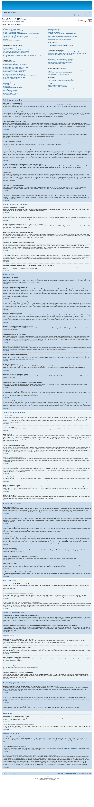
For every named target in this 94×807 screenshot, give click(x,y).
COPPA (83, 151)
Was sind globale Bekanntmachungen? (11, 89)
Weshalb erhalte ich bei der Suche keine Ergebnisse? (60, 60)
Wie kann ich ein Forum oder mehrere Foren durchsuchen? (61, 59)
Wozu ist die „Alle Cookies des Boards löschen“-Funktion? (16, 42)
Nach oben (6, 108)
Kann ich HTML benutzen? (9, 84)
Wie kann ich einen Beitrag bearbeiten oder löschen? (14, 63)
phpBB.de (85, 740)
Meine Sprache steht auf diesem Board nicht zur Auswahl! (16, 51)
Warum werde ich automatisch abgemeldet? (12, 32)
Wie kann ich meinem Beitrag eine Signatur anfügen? (15, 64)
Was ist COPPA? (6, 39)
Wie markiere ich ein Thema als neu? (11, 78)
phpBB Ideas (74, 748)
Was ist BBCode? (7, 83)
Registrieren (82, 15)
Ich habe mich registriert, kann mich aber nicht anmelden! (15, 36)
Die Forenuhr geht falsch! (8, 48)
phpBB (41, 778)
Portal (5, 12)
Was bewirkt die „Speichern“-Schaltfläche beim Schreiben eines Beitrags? (19, 75)
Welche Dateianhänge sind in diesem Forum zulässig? (60, 79)
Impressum (47, 776)
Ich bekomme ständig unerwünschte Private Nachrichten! (60, 45)
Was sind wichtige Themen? (9, 91)
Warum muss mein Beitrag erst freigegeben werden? (14, 77)
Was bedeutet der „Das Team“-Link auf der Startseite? (60, 39)
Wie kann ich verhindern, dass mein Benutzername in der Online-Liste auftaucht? (21, 33)
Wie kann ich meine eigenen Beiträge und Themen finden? (61, 65)
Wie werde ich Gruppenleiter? (54, 35)
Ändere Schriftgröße (90, 12)
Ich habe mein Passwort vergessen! (11, 35)
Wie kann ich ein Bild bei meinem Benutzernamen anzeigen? (16, 52)
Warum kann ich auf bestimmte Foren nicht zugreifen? (15, 70)
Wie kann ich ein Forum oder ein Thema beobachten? (60, 72)
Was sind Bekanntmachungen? (10, 90)
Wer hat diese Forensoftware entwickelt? (57, 85)
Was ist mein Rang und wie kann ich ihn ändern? (14, 54)
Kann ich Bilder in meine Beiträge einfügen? (12, 87)
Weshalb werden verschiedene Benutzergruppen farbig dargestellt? (63, 36)
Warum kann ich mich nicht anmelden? (11, 29)
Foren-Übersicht (12, 12)
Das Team (58, 773)
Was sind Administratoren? (54, 29)
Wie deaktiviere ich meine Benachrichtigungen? (58, 74)
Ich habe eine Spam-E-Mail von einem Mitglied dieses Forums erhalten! (64, 46)
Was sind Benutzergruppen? (54, 32)
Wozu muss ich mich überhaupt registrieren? (13, 30)
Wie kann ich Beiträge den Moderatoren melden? (14, 74)
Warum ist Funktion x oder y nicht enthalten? (58, 86)
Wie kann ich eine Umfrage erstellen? (11, 65)
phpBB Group (38, 738)
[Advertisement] (47, 6)
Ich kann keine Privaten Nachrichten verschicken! (59, 44)
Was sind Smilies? (7, 86)
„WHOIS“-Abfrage (25, 758)
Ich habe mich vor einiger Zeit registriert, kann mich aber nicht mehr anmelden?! (20, 37)
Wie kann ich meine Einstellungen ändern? (12, 46)
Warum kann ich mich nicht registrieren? (12, 40)
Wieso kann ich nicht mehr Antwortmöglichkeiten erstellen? (16, 67)
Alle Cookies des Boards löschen (68, 773)
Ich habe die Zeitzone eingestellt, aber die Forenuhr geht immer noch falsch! (20, 49)
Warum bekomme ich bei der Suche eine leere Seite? (60, 62)
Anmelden (89, 15)
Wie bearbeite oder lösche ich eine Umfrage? (13, 68)
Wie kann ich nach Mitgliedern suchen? (56, 63)
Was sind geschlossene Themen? (10, 93)
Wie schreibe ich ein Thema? (9, 61)
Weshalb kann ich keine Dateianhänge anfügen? (13, 71)
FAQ (76, 15)
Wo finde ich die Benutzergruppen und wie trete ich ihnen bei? (62, 33)
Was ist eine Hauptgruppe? (54, 37)
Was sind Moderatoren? (53, 30)
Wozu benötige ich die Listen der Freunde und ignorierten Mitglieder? (63, 51)
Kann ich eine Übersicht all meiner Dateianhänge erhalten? (61, 80)
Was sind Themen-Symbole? (9, 94)
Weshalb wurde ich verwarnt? (9, 73)
